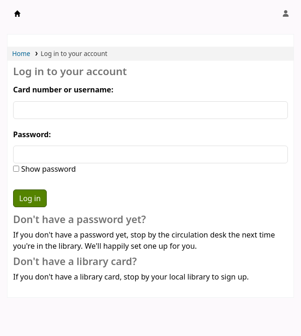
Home (21, 53)
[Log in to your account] (286, 13)
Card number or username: (63, 89)
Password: (32, 134)
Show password (47, 169)
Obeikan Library (17, 13)
